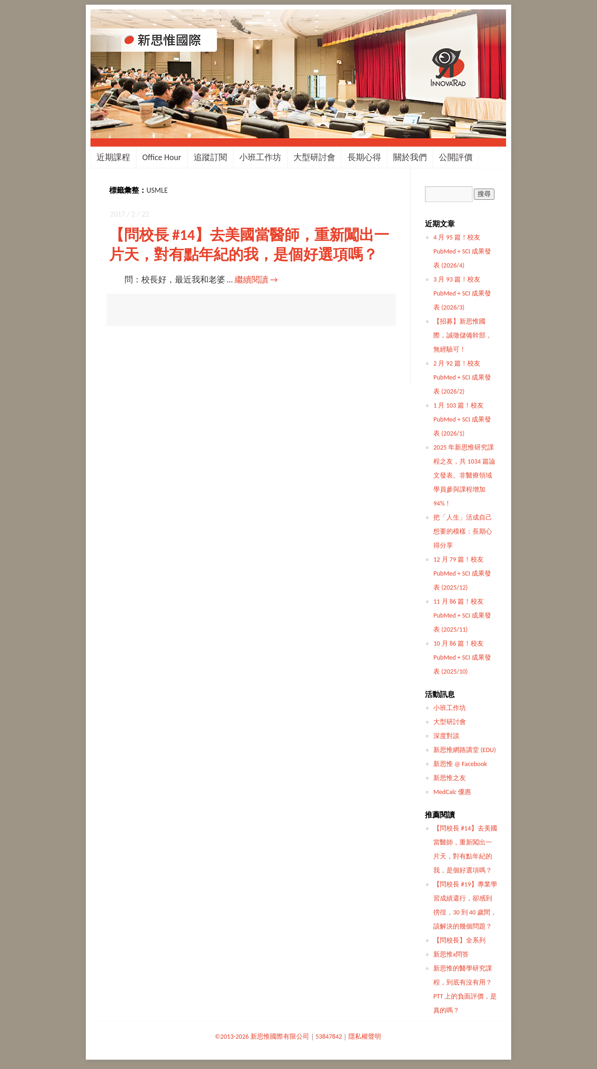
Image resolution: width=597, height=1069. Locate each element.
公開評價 (455, 157)
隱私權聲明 (364, 1037)
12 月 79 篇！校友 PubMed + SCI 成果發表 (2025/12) (462, 573)
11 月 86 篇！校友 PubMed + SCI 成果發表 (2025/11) (462, 615)
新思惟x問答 (451, 954)
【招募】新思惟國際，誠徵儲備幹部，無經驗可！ (462, 335)
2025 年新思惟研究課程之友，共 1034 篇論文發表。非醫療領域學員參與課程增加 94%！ (464, 475)
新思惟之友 (449, 778)
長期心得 (364, 157)
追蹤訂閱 (210, 157)
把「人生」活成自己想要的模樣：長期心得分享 (462, 531)
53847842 (329, 1037)
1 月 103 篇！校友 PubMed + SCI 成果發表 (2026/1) (462, 419)
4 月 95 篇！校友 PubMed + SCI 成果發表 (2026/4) (462, 251)
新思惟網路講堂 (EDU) (464, 750)
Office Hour (161, 157)
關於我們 (410, 157)
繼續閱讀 (256, 279)
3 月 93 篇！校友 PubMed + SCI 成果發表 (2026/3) (462, 293)
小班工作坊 (260, 157)
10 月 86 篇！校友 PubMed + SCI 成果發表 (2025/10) (462, 657)
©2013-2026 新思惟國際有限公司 (262, 1037)
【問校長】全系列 (459, 940)
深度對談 (446, 736)
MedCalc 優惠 (452, 792)
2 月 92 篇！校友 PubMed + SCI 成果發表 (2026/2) (462, 377)
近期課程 (113, 157)
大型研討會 (314, 157)
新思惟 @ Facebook (460, 764)
